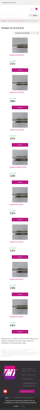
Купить (20, 70)
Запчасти (10, 21)
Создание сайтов (17, 397)
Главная (3, 21)
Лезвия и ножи (19, 21)
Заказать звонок (27, 391)
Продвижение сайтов (27, 397)
